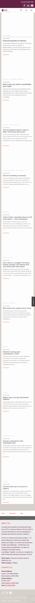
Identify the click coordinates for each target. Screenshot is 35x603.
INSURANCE (6, 124)
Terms (24, 597)
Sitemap (9, 601)
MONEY (28, 36)
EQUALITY (17, 36)
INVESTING (23, 36)
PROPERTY (22, 170)
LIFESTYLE (10, 435)
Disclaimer (17, 601)
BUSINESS (5, 392)
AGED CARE (6, 303)
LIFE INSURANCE (13, 79)
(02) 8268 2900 (29, 2)
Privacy (3, 601)
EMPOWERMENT (11, 36)
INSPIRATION (6, 212)
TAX (26, 170)
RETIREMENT (20, 79)
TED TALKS (10, 257)
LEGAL (17, 170)
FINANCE (5, 257)
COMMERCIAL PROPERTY (9, 170)
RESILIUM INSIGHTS (14, 124)
